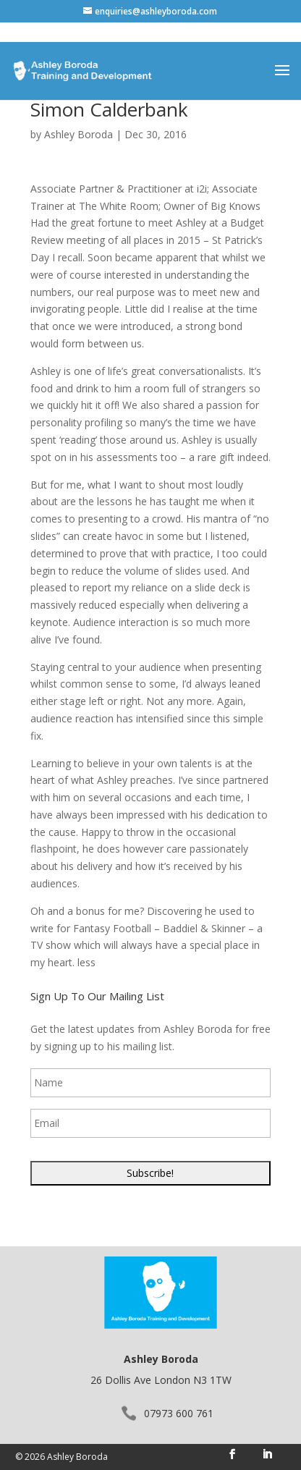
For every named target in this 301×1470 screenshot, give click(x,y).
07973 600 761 (178, 1413)
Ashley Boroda (78, 134)
